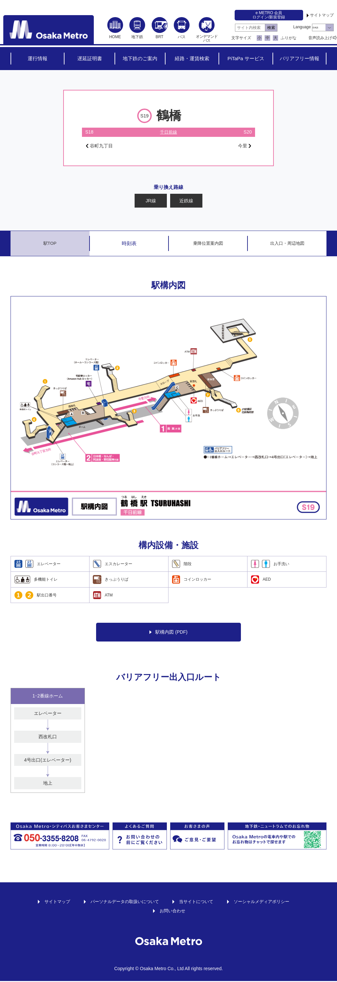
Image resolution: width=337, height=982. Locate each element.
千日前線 (168, 132)
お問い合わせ (172, 911)
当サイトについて (197, 902)
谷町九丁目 (101, 146)
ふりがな (289, 38)
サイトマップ (322, 15)
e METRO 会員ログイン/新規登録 (268, 15)
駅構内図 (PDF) (168, 633)
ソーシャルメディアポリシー (267, 902)
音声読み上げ (320, 38)
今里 (243, 146)
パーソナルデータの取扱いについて (122, 902)
